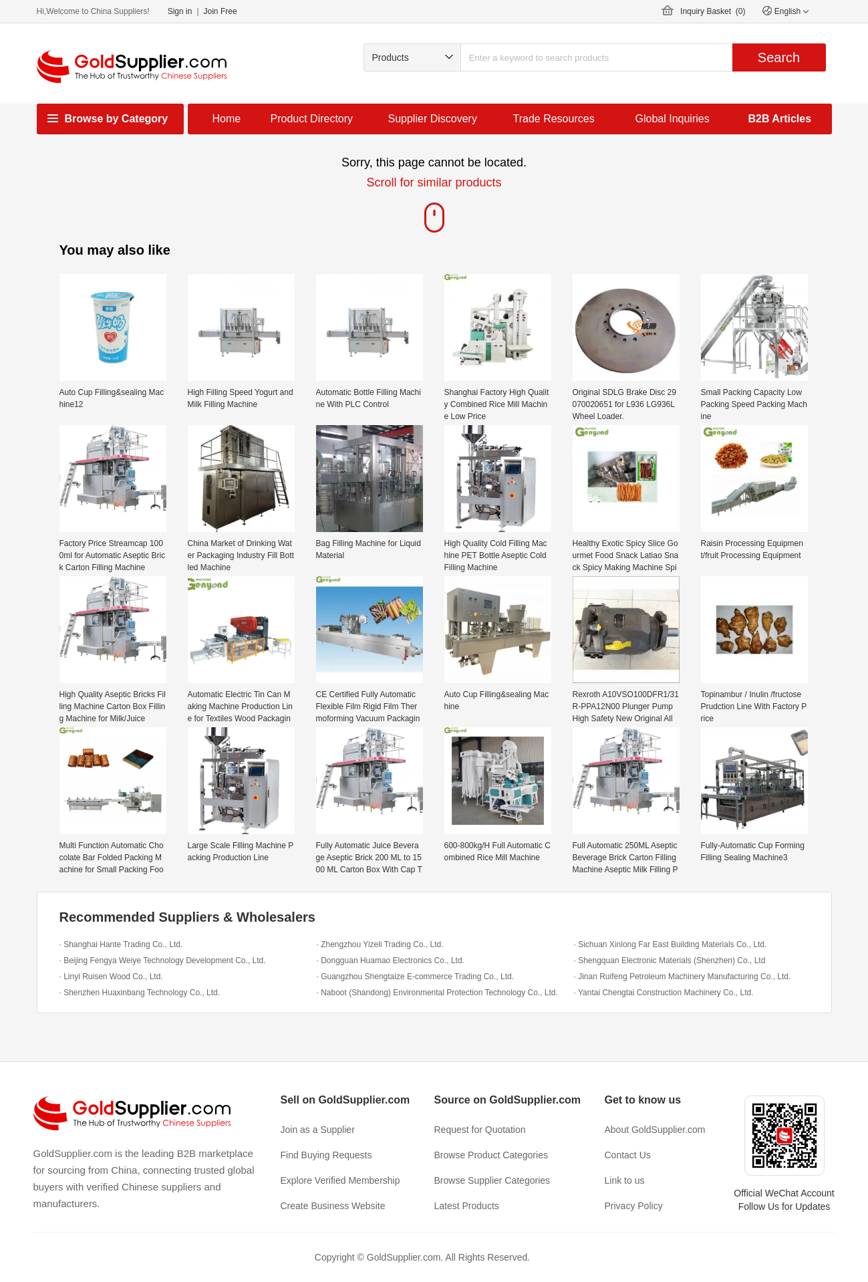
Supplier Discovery (432, 118)
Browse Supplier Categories (492, 1180)
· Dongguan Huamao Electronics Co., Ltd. (390, 960)
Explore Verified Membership (340, 1180)
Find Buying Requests (326, 1155)
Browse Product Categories (491, 1155)
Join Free (220, 11)
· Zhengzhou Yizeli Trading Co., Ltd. (380, 944)
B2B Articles (780, 118)
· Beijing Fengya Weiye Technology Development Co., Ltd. (162, 960)
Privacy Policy (634, 1205)
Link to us (625, 1180)
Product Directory (312, 118)
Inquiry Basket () (712, 11)
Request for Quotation (480, 1129)
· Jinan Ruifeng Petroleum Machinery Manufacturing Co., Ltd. (682, 976)
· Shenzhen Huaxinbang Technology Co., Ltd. (140, 992)
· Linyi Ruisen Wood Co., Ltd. (111, 976)
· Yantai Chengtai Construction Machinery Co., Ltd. (664, 992)
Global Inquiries (672, 118)
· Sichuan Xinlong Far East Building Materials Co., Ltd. (670, 944)
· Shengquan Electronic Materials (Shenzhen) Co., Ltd (670, 960)
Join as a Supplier (318, 1129)
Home (226, 118)
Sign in (180, 11)
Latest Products (466, 1205)
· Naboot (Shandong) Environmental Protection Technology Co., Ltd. (437, 992)
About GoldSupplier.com (655, 1129)
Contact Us (628, 1155)
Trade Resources (554, 118)
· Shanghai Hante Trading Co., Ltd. (121, 944)
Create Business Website (333, 1205)
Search (779, 57)
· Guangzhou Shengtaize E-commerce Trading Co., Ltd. (416, 976)
